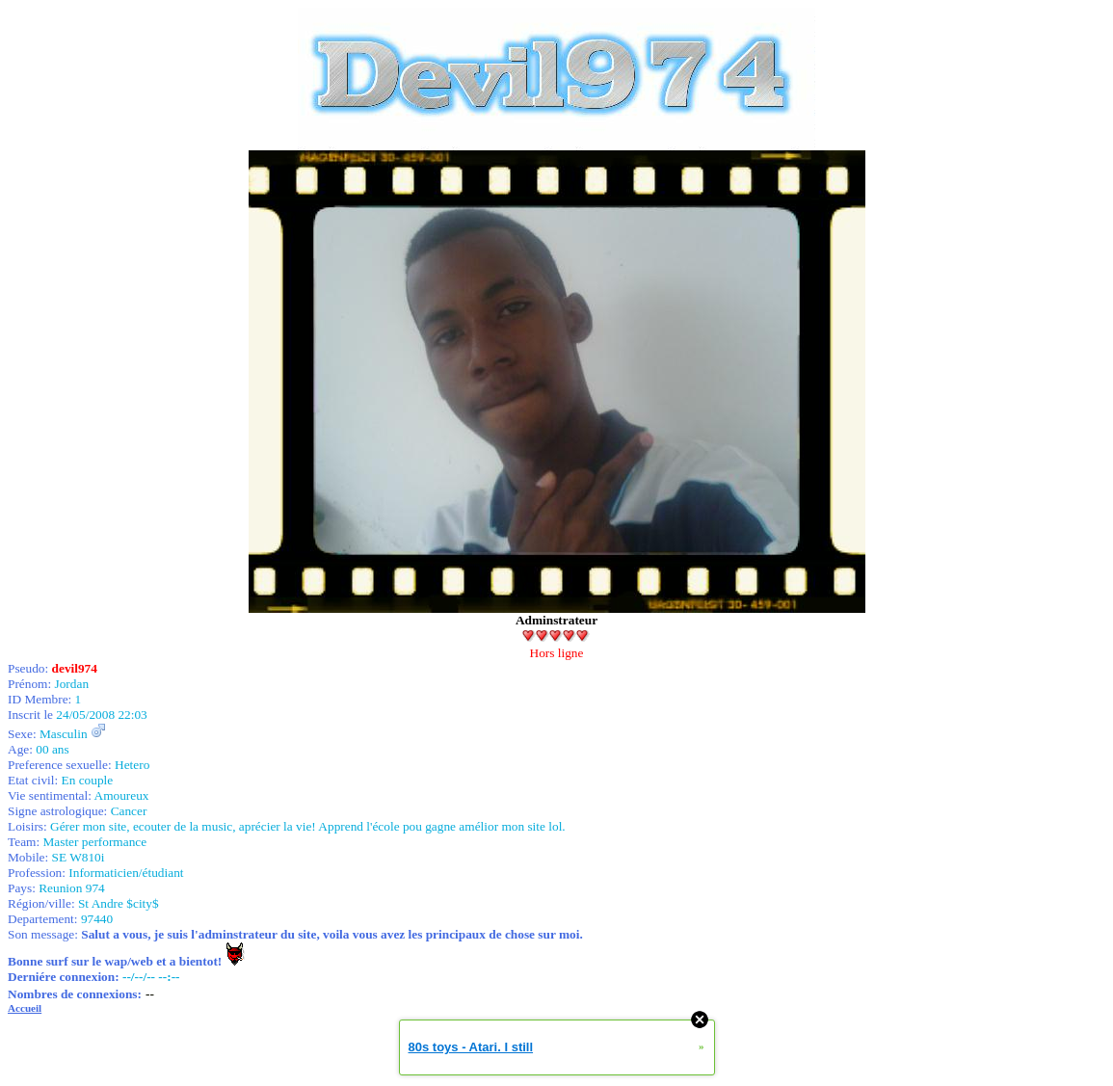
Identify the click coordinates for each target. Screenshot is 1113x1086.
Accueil (24, 1008)
